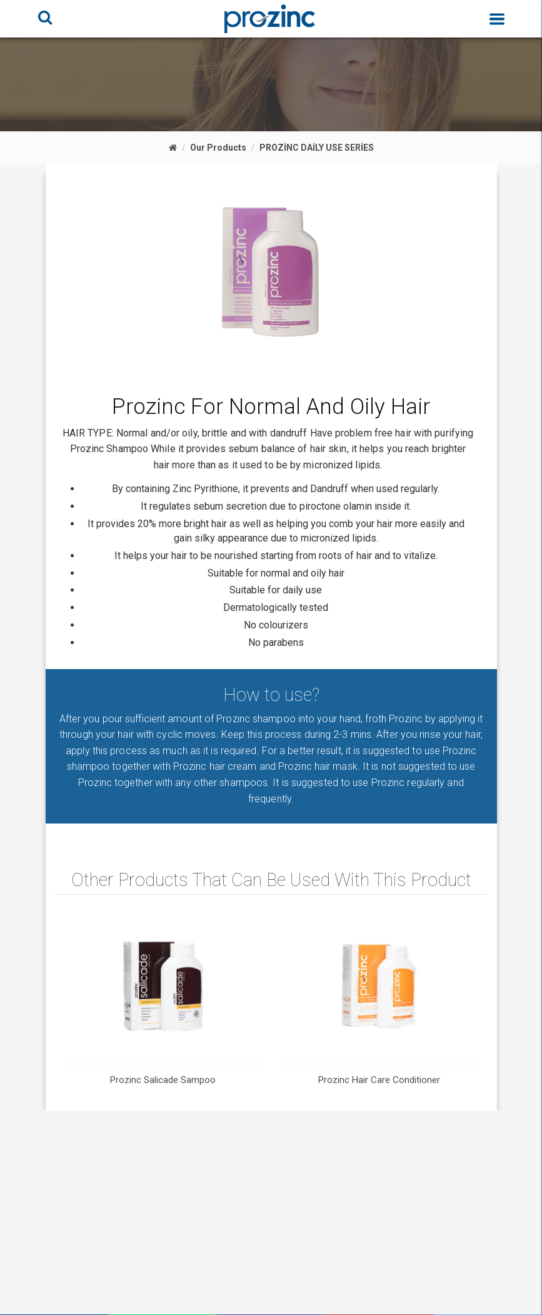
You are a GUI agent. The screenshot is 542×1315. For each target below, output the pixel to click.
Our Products (218, 148)
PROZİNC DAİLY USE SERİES (316, 148)
